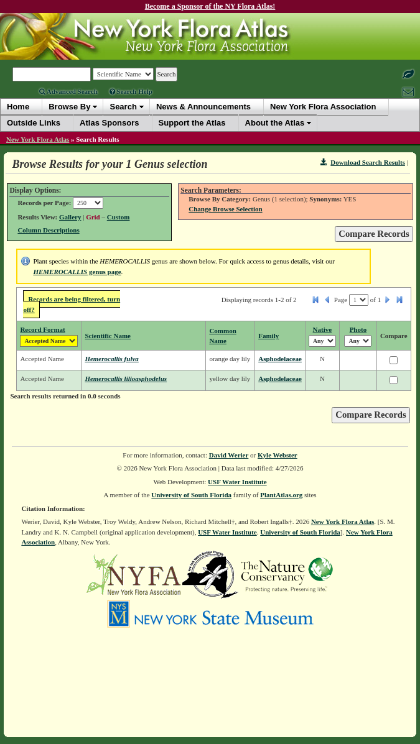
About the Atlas (275, 122)
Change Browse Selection (225, 209)
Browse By (69, 106)
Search (123, 106)
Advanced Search (68, 91)
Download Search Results (362, 162)
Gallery (70, 217)
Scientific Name (108, 335)
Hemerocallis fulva (111, 358)
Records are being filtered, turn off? (71, 304)
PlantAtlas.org (281, 494)
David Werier (229, 455)
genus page (77, 271)
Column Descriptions (48, 230)
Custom (118, 217)
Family (268, 335)
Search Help (131, 91)
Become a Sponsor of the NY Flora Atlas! (210, 6)
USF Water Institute (237, 481)
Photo (358, 329)
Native (322, 329)
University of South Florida (191, 494)
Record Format (42, 329)
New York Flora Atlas (37, 139)
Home (18, 106)
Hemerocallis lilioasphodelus (126, 378)
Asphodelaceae (280, 358)
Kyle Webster (277, 455)
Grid (93, 217)
